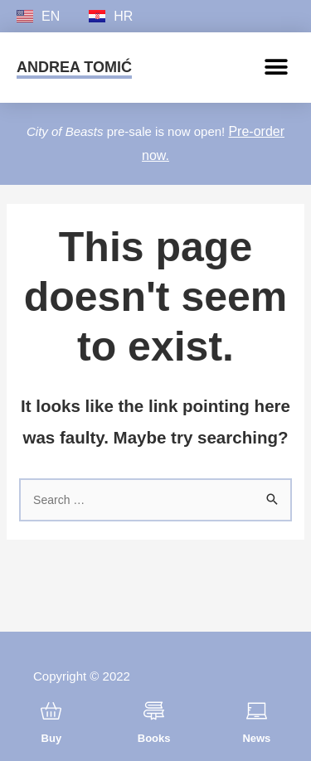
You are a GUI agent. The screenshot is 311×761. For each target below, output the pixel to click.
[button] (275, 67)
